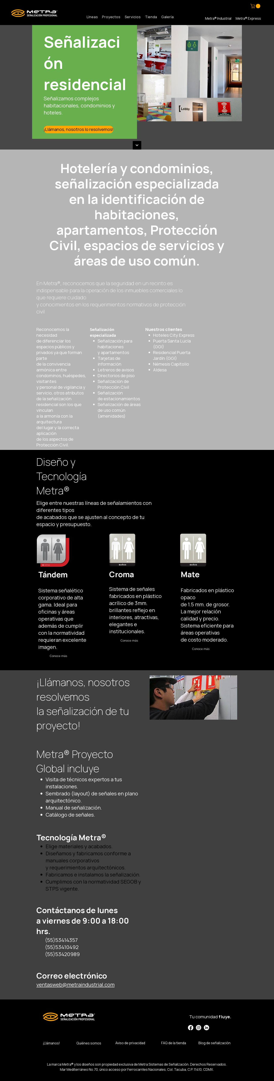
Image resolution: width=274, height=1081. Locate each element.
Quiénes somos (88, 1043)
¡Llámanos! (51, 1043)
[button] (255, 6)
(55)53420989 (62, 954)
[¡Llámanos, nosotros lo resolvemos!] (78, 129)
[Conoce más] (58, 656)
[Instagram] (198, 1027)
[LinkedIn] (206, 1027)
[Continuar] (137, 145)
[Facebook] (190, 1027)
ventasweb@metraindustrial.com (75, 984)
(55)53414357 (61, 939)
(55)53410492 (62, 947)
